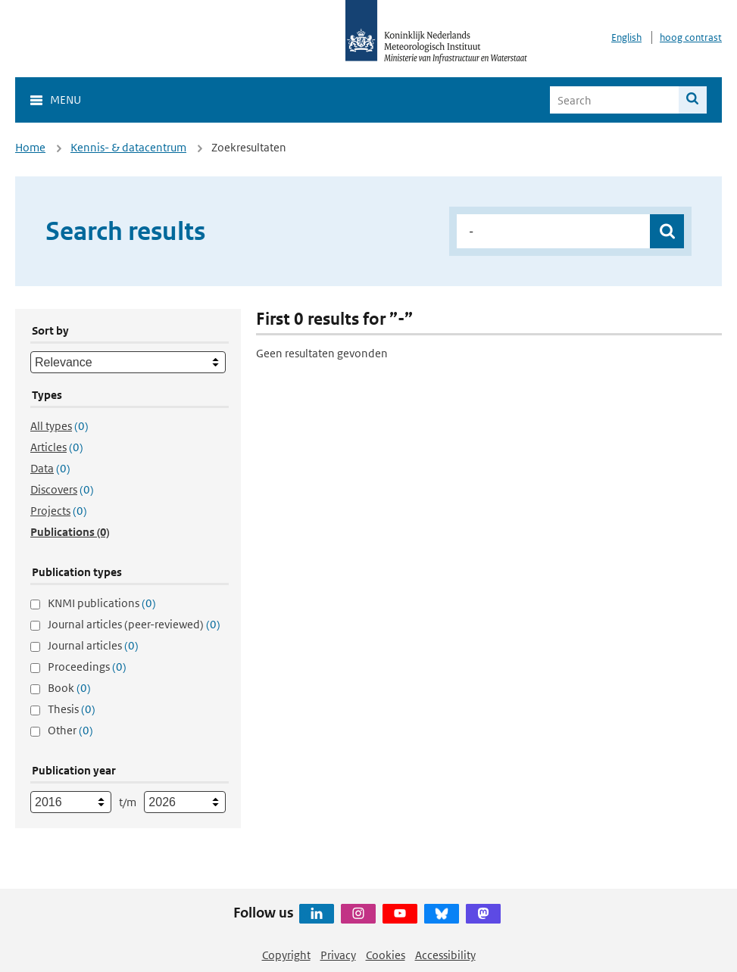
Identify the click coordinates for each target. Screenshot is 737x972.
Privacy (338, 955)
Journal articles (93, 645)
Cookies (385, 955)
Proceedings (87, 666)
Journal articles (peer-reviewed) (134, 624)
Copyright (286, 955)
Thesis (71, 709)
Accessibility (445, 955)
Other (70, 730)
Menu (65, 99)
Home (30, 147)
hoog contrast (691, 37)
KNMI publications (102, 603)
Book (69, 688)
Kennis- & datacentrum (128, 147)
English (626, 37)
